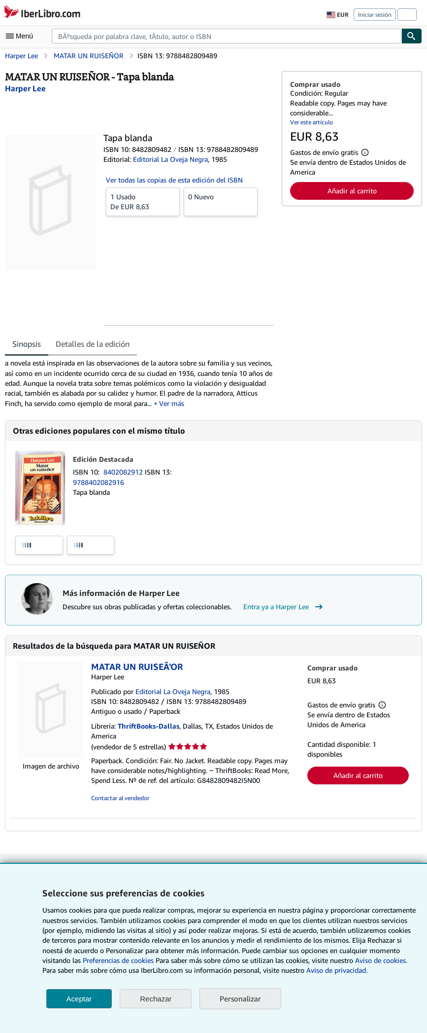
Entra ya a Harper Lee (284, 607)
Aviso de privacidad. (336, 970)
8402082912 (124, 472)
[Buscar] (412, 36)
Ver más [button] (171, 403)
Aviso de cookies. (381, 960)
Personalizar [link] (240, 998)
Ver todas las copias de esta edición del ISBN (174, 180)
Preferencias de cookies (118, 960)
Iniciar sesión (375, 14)
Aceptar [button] (79, 999)
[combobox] (226, 36)
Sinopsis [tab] (26, 344)
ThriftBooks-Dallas (148, 726)
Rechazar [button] (155, 999)
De (142, 201)
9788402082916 (98, 482)
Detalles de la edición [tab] (93, 344)
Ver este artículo (311, 122)
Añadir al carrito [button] (352, 190)
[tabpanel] (139, 383)
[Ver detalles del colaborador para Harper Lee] (25, 88)
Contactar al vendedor (120, 798)
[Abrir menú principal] (21, 36)
